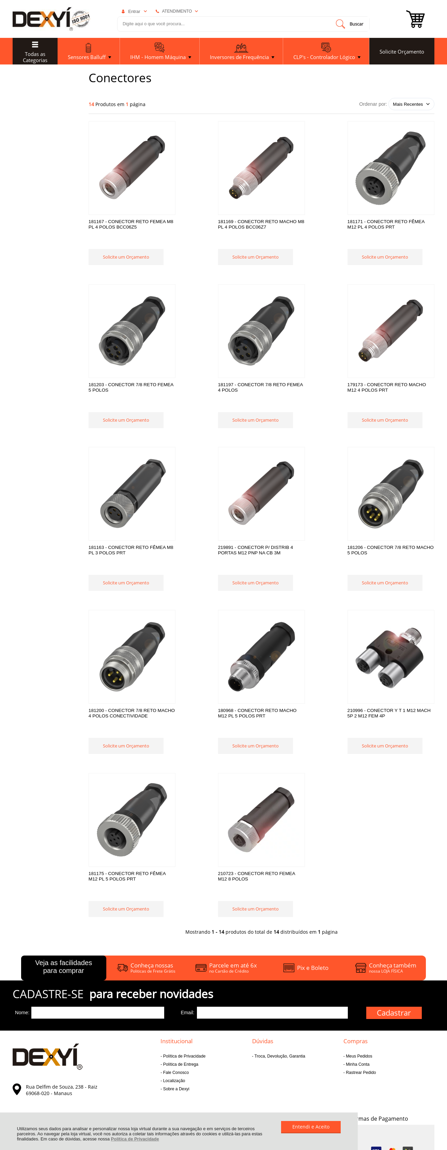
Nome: (22, 871)
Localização (173, 939)
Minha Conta (357, 922)
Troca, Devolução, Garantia (279, 914)
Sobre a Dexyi (175, 947)
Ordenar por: (373, 104)
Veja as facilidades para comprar (63, 825)
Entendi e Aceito (310, 1126)
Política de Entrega (180, 922)
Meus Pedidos (358, 914)
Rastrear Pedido (360, 931)
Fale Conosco (175, 931)
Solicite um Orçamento (126, 267)
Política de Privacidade (135, 1138)
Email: (187, 871)
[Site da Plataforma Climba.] (414, 1092)
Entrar (134, 11)
